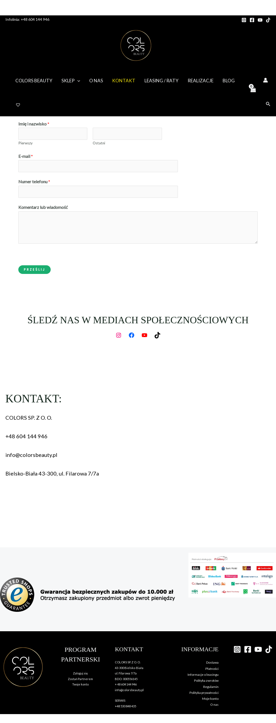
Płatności (212, 669)
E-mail (25, 156)
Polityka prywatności (204, 693)
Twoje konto (80, 684)
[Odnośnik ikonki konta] (265, 80)
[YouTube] (260, 20)
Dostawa (212, 662)
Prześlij (34, 269)
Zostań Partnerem (80, 679)
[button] (77, 81)
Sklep (70, 81)
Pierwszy (25, 143)
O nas (96, 80)
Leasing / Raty (161, 80)
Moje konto (210, 699)
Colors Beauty (33, 80)
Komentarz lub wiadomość (43, 207)
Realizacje (200, 80)
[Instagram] (244, 20)
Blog (229, 80)
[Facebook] (252, 20)
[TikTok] (268, 20)
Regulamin (211, 687)
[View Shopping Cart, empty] (253, 92)
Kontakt (123, 80)
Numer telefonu (34, 181)
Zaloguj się (80, 673)
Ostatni (99, 143)
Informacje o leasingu (203, 675)
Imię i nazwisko (33, 123)
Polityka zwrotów (206, 680)
